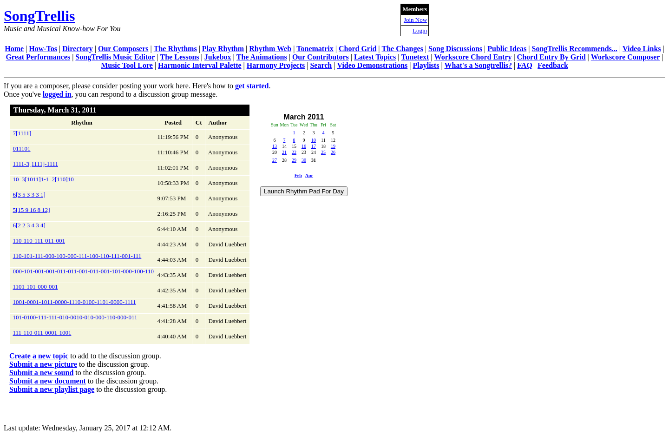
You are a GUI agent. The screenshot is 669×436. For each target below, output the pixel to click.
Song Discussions (455, 49)
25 (323, 152)
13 (274, 146)
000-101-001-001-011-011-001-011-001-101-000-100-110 (83, 271)
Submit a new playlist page (51, 389)
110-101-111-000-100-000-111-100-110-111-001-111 (77, 255)
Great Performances (38, 57)
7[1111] (22, 133)
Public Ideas (506, 49)
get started (252, 86)
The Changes (402, 49)
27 (274, 160)
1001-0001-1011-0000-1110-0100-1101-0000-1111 (74, 301)
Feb (298, 175)
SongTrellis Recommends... (574, 49)
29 (294, 160)
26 (333, 152)
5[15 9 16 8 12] (31, 209)
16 (304, 146)
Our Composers (123, 49)
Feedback (553, 65)
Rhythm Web (270, 49)
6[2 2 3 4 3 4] (29, 225)
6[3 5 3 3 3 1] (29, 194)
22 (294, 152)
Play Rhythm (223, 49)
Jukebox (217, 57)
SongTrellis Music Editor (115, 57)
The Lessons (179, 57)
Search (321, 65)
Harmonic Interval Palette (200, 65)
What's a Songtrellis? (478, 65)
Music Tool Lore (127, 65)
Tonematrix (314, 49)
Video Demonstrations (372, 65)
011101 (22, 148)
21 (284, 152)
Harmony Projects (276, 65)
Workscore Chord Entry (473, 57)
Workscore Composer (625, 57)
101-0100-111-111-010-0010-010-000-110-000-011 (75, 317)
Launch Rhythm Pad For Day (304, 191)
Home (14, 49)
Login (420, 30)
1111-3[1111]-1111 (35, 163)
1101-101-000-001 (35, 286)
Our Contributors (320, 57)
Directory (77, 49)
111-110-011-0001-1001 (42, 332)
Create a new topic (38, 356)
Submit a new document (47, 381)
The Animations (261, 57)
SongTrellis (39, 15)
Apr (309, 175)
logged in (57, 94)
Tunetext (415, 57)
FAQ (524, 65)
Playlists (426, 65)
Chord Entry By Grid (551, 57)
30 (304, 160)
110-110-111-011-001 (39, 240)
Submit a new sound (41, 373)
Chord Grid (357, 49)
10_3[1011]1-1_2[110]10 (43, 179)
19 (333, 146)
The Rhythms (175, 49)
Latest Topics (375, 57)
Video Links (642, 49)
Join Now (415, 19)
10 (313, 140)
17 (313, 146)
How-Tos (43, 49)
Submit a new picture (43, 364)
